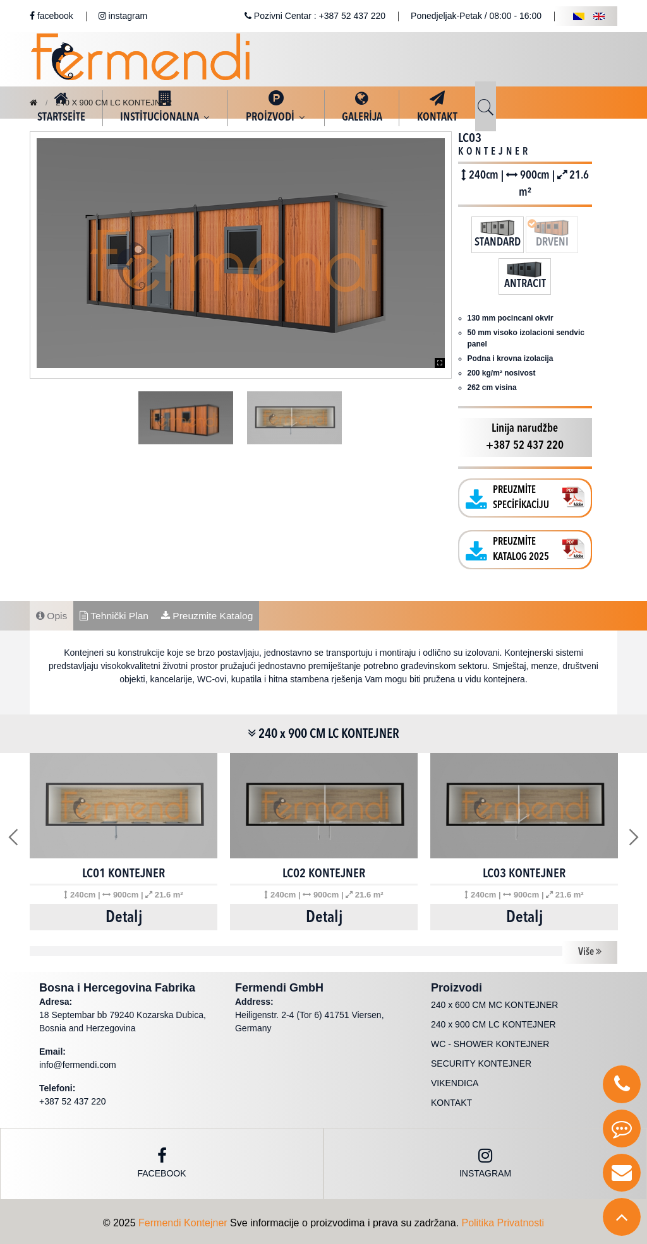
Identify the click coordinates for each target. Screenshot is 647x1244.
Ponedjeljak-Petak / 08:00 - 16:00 (476, 16)
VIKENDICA (454, 1080)
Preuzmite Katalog (212, 612)
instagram (123, 16)
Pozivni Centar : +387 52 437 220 (315, 16)
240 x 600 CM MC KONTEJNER (495, 1002)
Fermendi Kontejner (182, 1220)
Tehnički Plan (116, 612)
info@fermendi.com (77, 1062)
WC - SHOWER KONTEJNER (490, 1041)
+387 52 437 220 (72, 1099)
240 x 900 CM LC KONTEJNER (119, 102)
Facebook (161, 1160)
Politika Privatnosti (502, 1220)
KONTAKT (451, 1100)
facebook (51, 16)
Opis (52, 612)
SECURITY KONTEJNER (481, 1061)
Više (590, 950)
